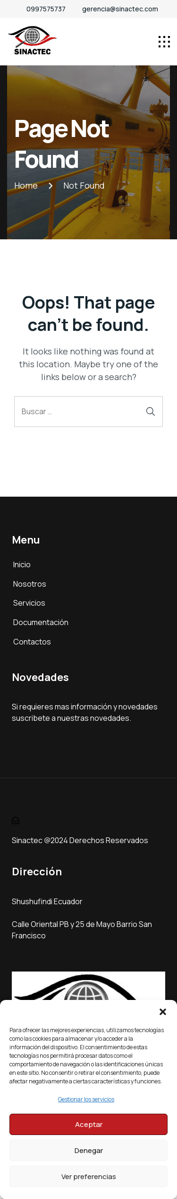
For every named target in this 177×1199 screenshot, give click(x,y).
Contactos (32, 641)
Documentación (40, 622)
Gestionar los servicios (86, 1099)
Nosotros (29, 584)
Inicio (22, 564)
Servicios (29, 603)
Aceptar (88, 1124)
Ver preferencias (88, 1176)
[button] (163, 1012)
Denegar (89, 1150)
